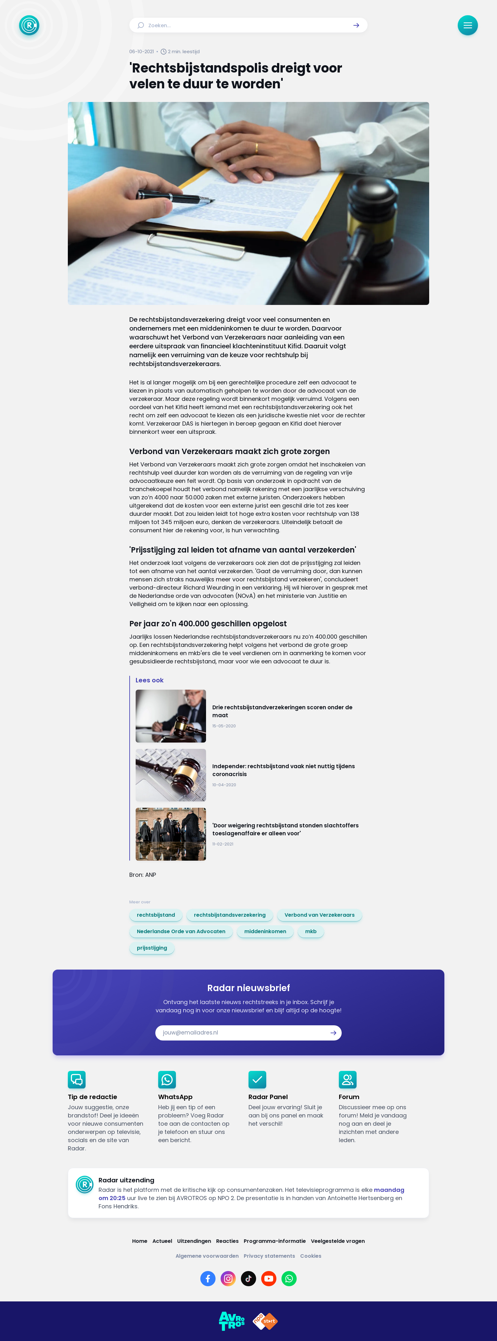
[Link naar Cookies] (310, 1256)
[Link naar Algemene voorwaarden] (207, 1256)
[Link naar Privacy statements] (269, 1256)
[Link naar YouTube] (268, 1278)
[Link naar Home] (139, 1241)
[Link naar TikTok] (248, 1278)
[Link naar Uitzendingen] (194, 1241)
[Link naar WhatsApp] (289, 1278)
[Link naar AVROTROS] (232, 1321)
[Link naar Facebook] (208, 1278)
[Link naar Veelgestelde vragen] (338, 1241)
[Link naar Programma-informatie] (275, 1241)
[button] (356, 25)
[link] (156, 915)
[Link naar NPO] (265, 1321)
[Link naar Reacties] (227, 1241)
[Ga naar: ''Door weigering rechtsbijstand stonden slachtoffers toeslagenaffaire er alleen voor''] (252, 834)
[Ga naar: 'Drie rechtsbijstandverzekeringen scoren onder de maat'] (252, 716)
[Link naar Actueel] (162, 1241)
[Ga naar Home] (29, 25)
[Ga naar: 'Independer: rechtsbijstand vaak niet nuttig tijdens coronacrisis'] (252, 775)
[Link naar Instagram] (228, 1278)
